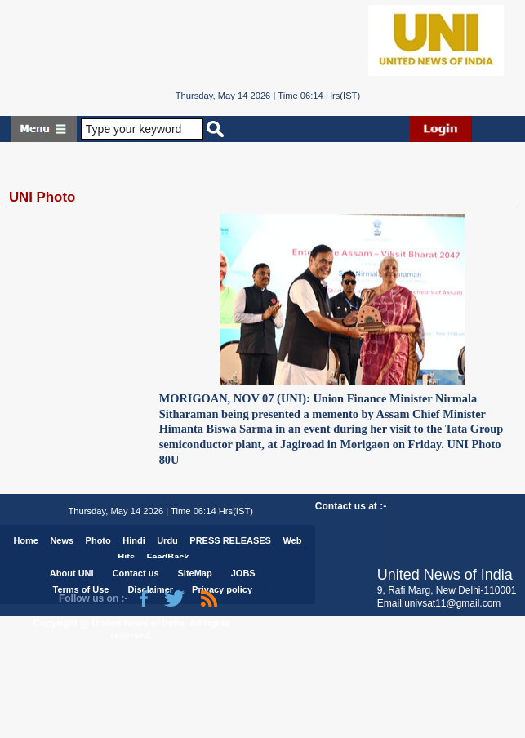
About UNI (72, 573)
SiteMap (195, 573)
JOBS (243, 573)
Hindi (133, 540)
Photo (98, 540)
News (61, 540)
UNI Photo (42, 197)
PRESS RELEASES (230, 540)
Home (25, 540)
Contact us (136, 573)
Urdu (167, 540)
